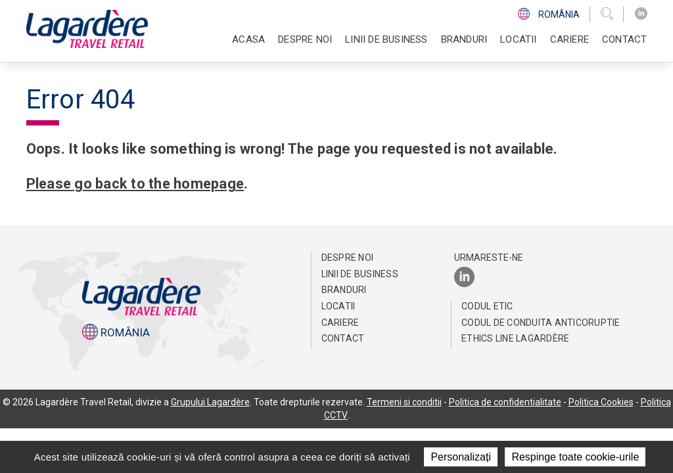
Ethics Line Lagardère (515, 338)
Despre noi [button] (305, 39)
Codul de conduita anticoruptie (540, 322)
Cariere (340, 322)
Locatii (518, 39)
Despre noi (347, 257)
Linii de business (359, 274)
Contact (624, 39)
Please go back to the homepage (137, 183)
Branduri (464, 39)
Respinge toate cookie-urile (575, 456)
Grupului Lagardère (210, 402)
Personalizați (460, 456)
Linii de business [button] (386, 39)
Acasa (248, 39)
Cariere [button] (569, 39)
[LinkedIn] (641, 13)
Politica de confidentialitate (505, 402)
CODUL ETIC (487, 306)
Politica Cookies (601, 402)
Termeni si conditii (404, 402)
